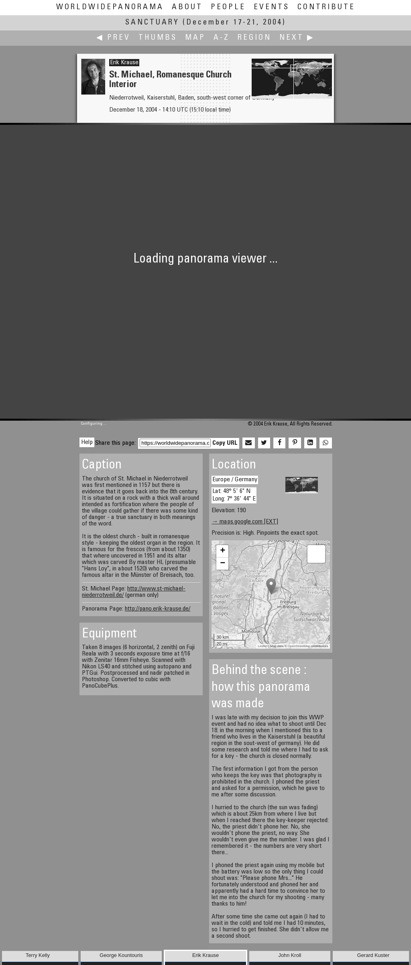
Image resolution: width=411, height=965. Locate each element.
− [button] (222, 564)
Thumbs (157, 38)
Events (271, 7)
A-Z (222, 38)
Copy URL (225, 443)
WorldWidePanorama (110, 7)
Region (254, 38)
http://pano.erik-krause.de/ (157, 609)
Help (87, 442)
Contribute (326, 7)
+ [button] (222, 551)
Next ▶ (297, 38)
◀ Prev (113, 38)
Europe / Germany (234, 479)
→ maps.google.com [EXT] (245, 522)
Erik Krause (124, 62)
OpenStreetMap (299, 646)
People (228, 7)
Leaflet (263, 646)
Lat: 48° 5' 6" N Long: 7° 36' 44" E (234, 495)
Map (195, 38)
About (187, 7)
